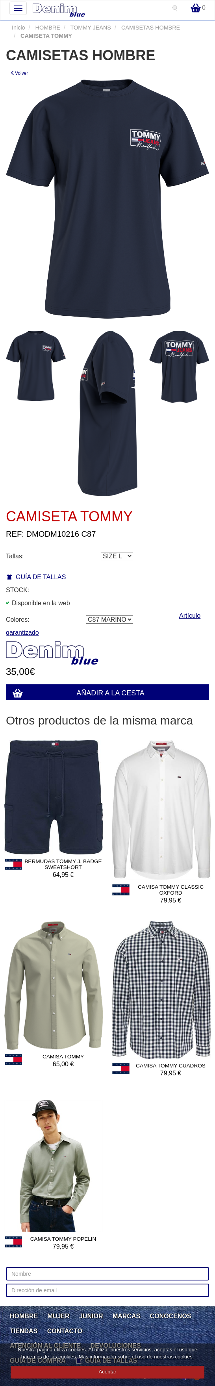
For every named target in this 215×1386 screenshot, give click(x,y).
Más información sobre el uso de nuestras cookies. (136, 1357)
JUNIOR (91, 1316)
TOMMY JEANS (90, 27)
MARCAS (126, 1316)
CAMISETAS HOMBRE (150, 27)
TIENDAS (23, 1331)
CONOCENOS (170, 1316)
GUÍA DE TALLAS (41, 577)
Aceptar (108, 1372)
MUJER (59, 1316)
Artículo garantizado (103, 624)
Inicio (18, 27)
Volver (19, 73)
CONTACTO (64, 1331)
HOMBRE (47, 27)
